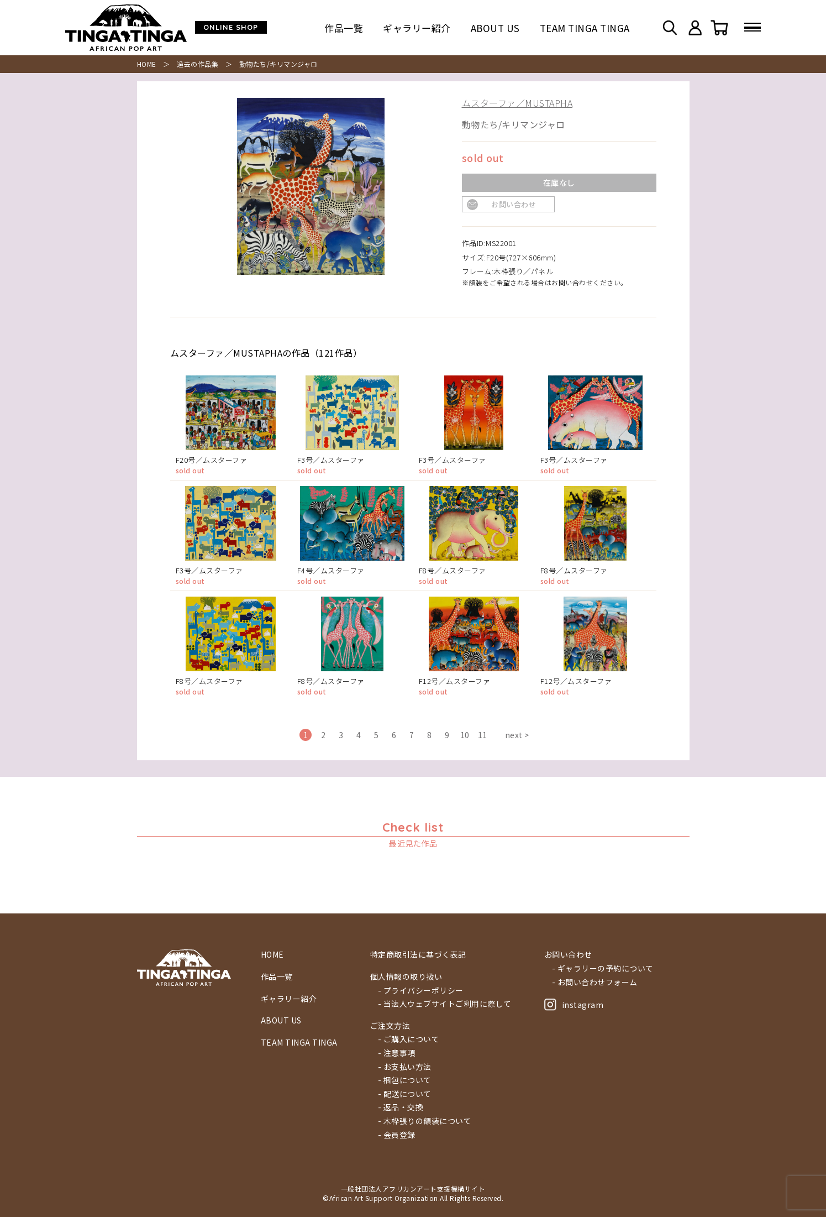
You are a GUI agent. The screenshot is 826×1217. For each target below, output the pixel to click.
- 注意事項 (396, 1053)
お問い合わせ (513, 204)
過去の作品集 (197, 64)
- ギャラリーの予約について (603, 968)
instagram (574, 1005)
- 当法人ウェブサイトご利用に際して (445, 1004)
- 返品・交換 (401, 1107)
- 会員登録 (396, 1135)
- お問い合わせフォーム (595, 982)
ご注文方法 (390, 1026)
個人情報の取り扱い (406, 976)
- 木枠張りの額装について (425, 1121)
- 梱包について (405, 1080)
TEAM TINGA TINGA (585, 28)
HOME (146, 64)
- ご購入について (409, 1039)
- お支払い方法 (405, 1067)
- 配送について (405, 1094)
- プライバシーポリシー (421, 990)
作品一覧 (343, 28)
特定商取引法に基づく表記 (418, 954)
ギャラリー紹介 (417, 28)
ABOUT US (495, 28)
